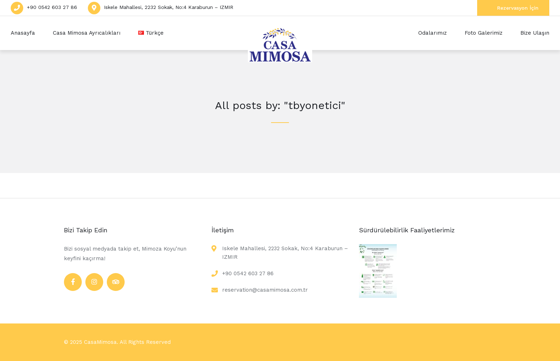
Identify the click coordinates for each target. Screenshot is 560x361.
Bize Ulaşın (534, 33)
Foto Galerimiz (483, 33)
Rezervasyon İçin (518, 8)
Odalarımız (432, 33)
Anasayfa (23, 33)
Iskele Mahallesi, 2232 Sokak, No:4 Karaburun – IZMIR (168, 7)
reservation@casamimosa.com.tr (265, 290)
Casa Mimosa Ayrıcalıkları (86, 33)
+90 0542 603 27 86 (52, 7)
